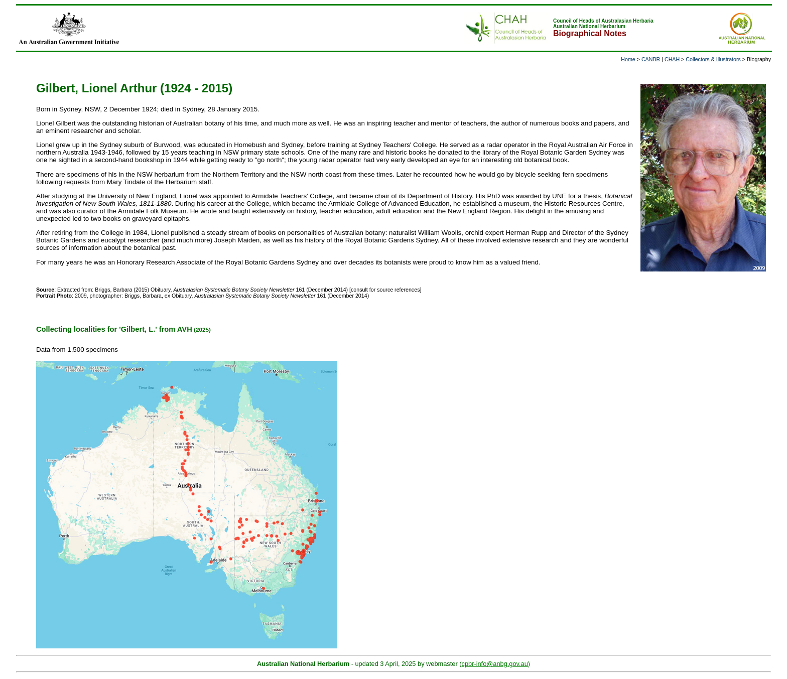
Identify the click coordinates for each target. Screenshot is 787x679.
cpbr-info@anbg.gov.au (495, 663)
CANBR (650, 59)
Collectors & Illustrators (713, 59)
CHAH (672, 59)
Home (628, 59)
